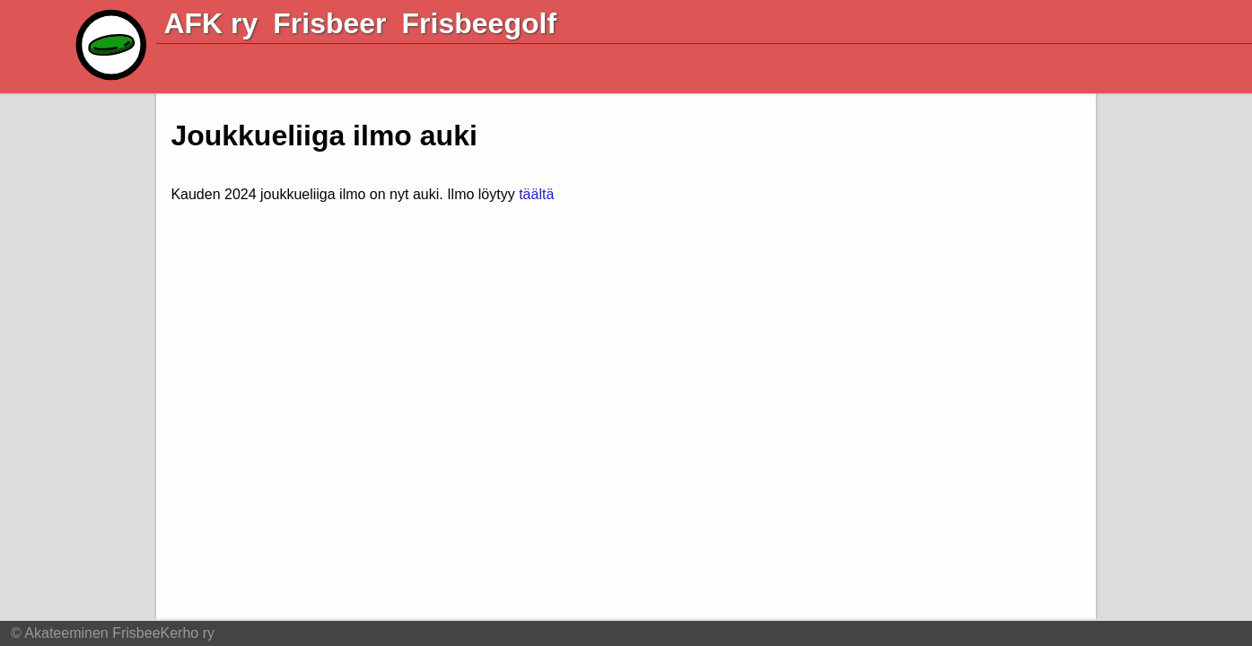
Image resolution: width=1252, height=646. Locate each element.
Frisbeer (329, 23)
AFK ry (210, 23)
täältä (536, 194)
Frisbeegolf (479, 23)
